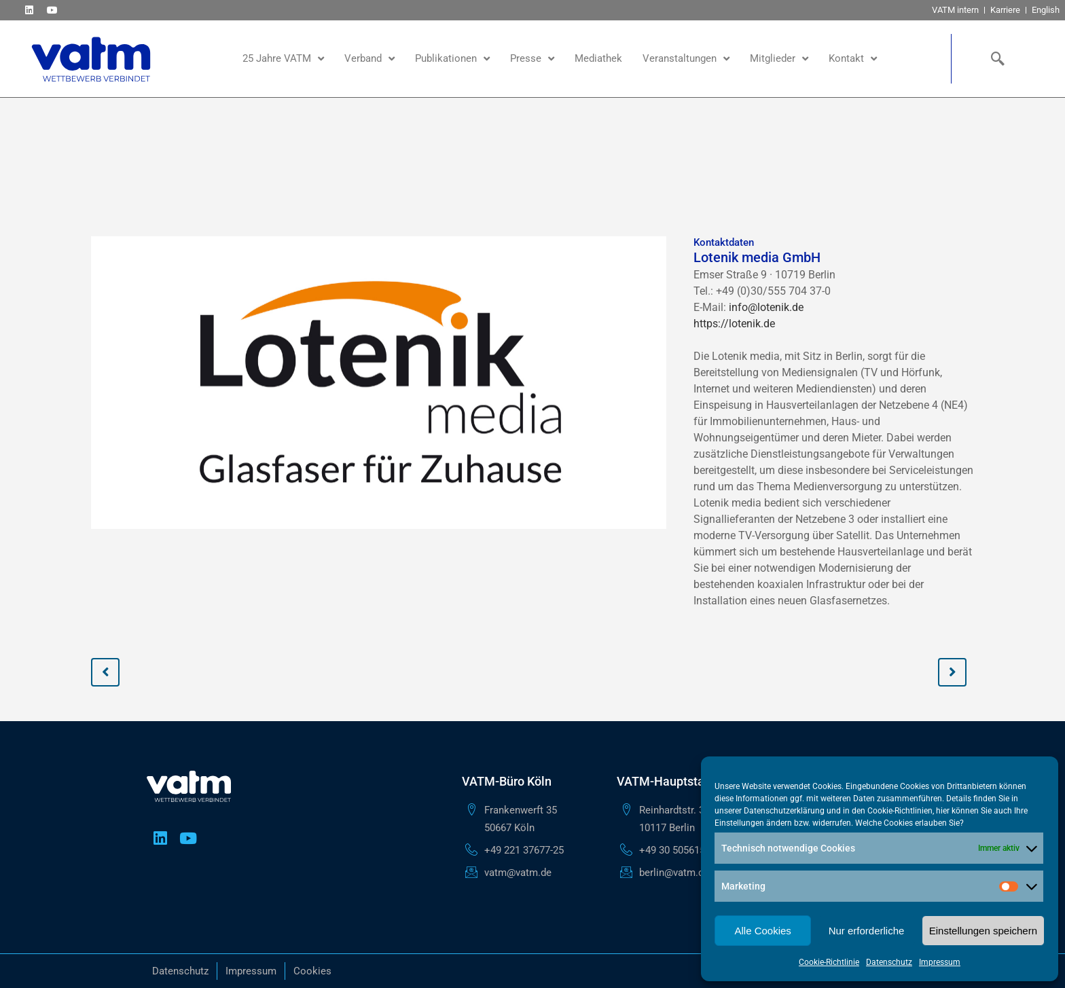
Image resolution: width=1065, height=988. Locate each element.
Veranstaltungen (686, 59)
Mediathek (598, 58)
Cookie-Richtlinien (900, 811)
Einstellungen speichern (983, 930)
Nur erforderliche (867, 930)
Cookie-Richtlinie (829, 962)
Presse (532, 59)
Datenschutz (889, 962)
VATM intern (955, 10)
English (1046, 10)
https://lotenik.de (734, 323)
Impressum (939, 962)
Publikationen (452, 59)
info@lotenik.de (766, 307)
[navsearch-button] (995, 58)
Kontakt (853, 59)
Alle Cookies (762, 930)
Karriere (1005, 10)
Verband (369, 59)
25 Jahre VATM (283, 59)
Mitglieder (779, 59)
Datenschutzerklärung (784, 811)
